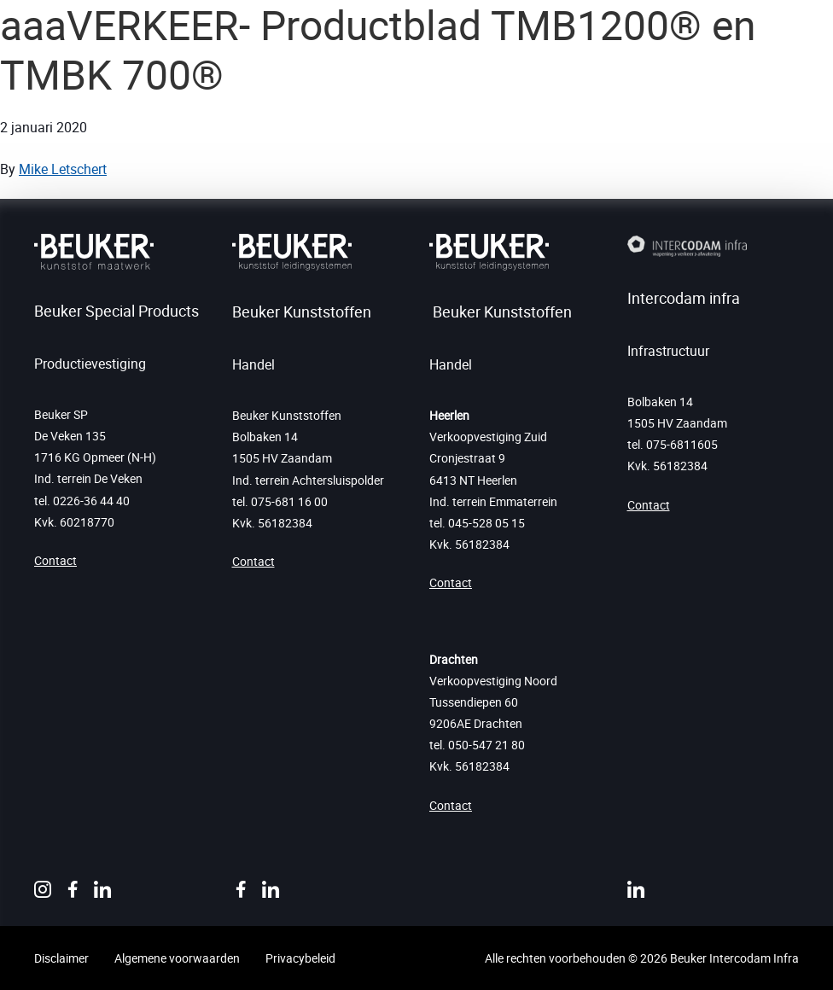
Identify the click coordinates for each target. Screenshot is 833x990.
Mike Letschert (63, 169)
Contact (55, 560)
